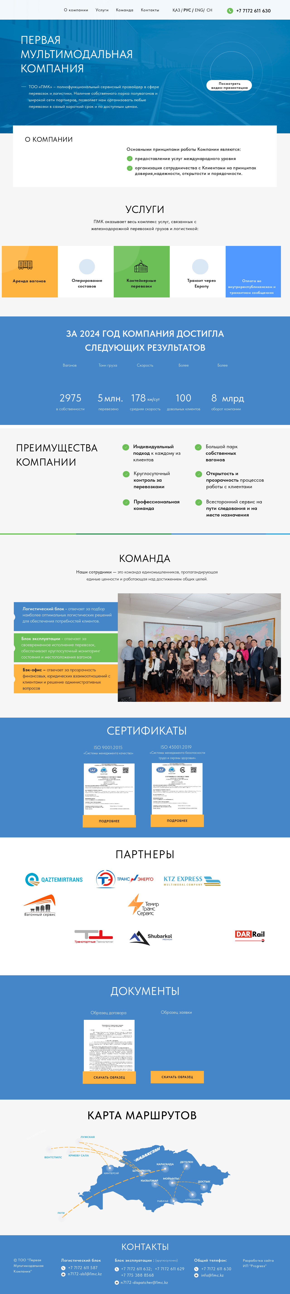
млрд (233, 398)
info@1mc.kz (212, 1275)
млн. (113, 398)
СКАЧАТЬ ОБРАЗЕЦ (109, 1077)
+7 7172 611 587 (83, 1267)
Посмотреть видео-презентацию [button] (229, 85)
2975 (70, 398)
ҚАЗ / (177, 10)
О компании (76, 9)
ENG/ (200, 10)
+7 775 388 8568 (137, 1275)
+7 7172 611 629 (170, 1268)
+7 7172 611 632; (136, 1268)
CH (209, 10)
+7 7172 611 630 (253, 11)
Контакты (150, 9)
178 (138, 398)
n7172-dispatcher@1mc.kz (144, 1282)
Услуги (102, 9)
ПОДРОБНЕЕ (109, 821)
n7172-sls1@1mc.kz (85, 1273)
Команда (124, 9)
